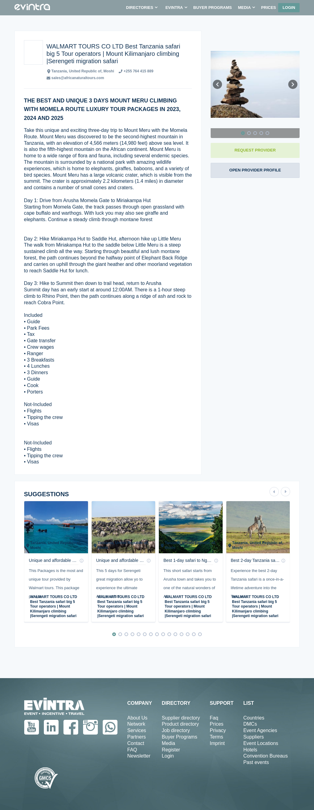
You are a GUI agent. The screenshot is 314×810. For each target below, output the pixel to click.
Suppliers (253, 736)
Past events (256, 762)
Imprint (217, 743)
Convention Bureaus (265, 755)
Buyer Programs (179, 736)
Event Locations (260, 743)
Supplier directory (181, 717)
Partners (136, 736)
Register (171, 749)
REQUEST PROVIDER (255, 150)
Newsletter (139, 755)
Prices (216, 724)
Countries (253, 717)
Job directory (176, 730)
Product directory (180, 724)
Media (168, 743)
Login (288, 7)
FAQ (132, 749)
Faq (214, 717)
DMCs (250, 724)
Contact (135, 743)
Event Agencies (260, 730)
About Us (137, 717)
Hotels (250, 749)
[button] (141, 8)
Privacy (218, 730)
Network (136, 724)
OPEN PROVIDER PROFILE (255, 170)
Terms (216, 736)
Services (136, 730)
